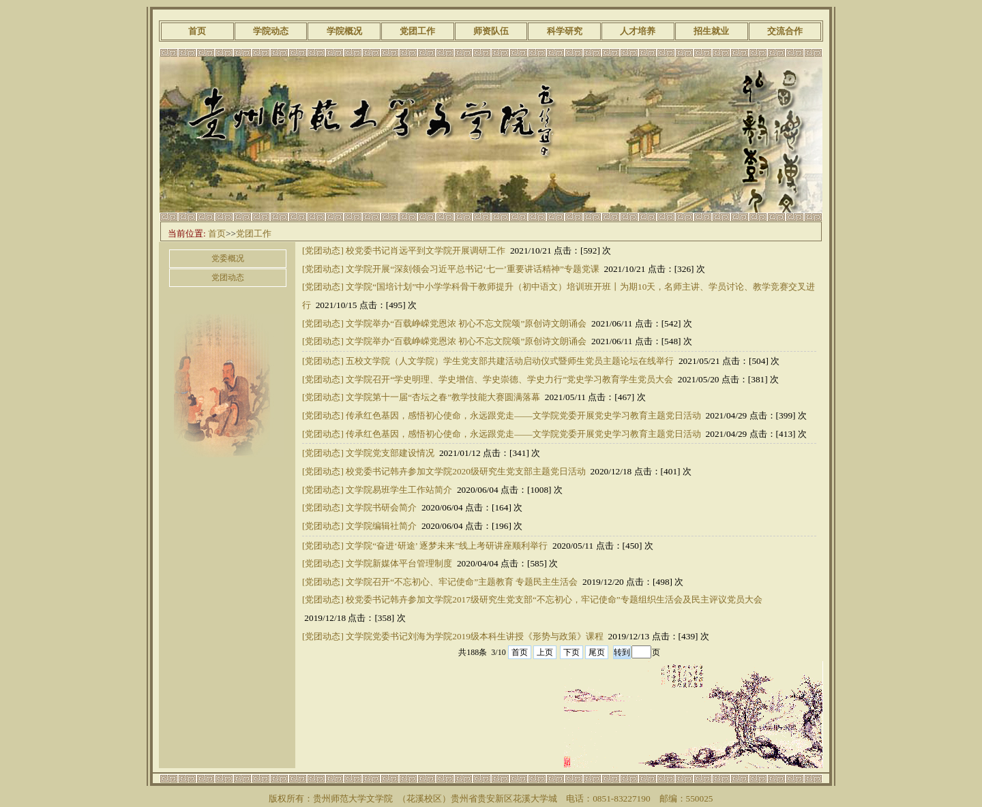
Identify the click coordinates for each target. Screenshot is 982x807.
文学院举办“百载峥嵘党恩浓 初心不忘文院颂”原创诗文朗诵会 (466, 323)
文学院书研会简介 (381, 507)
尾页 (597, 652)
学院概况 (344, 31)
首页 (197, 31)
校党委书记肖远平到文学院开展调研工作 (425, 250)
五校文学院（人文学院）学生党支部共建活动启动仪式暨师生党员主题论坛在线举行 (510, 361)
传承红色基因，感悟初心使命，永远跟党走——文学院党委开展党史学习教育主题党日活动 (523, 415)
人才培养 (637, 31)
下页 (571, 652)
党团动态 (227, 277)
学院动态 (270, 31)
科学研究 (564, 31)
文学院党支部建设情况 (390, 453)
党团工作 (417, 31)
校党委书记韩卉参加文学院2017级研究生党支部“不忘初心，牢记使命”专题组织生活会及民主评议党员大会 (554, 599)
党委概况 (227, 258)
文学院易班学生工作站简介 (399, 490)
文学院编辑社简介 (381, 526)
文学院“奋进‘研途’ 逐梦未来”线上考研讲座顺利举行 (447, 545)
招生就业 (711, 31)
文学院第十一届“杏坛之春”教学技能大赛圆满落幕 (443, 397)
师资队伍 (491, 31)
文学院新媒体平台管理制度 (399, 563)
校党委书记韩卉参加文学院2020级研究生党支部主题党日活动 (466, 471)
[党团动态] (323, 250)
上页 (545, 652)
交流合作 (785, 31)
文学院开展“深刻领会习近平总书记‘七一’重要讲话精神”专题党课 (472, 269)
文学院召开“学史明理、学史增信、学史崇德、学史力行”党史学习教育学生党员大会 (509, 379)
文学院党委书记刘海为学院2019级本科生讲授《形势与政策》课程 (475, 636)
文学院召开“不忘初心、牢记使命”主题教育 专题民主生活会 (462, 582)
